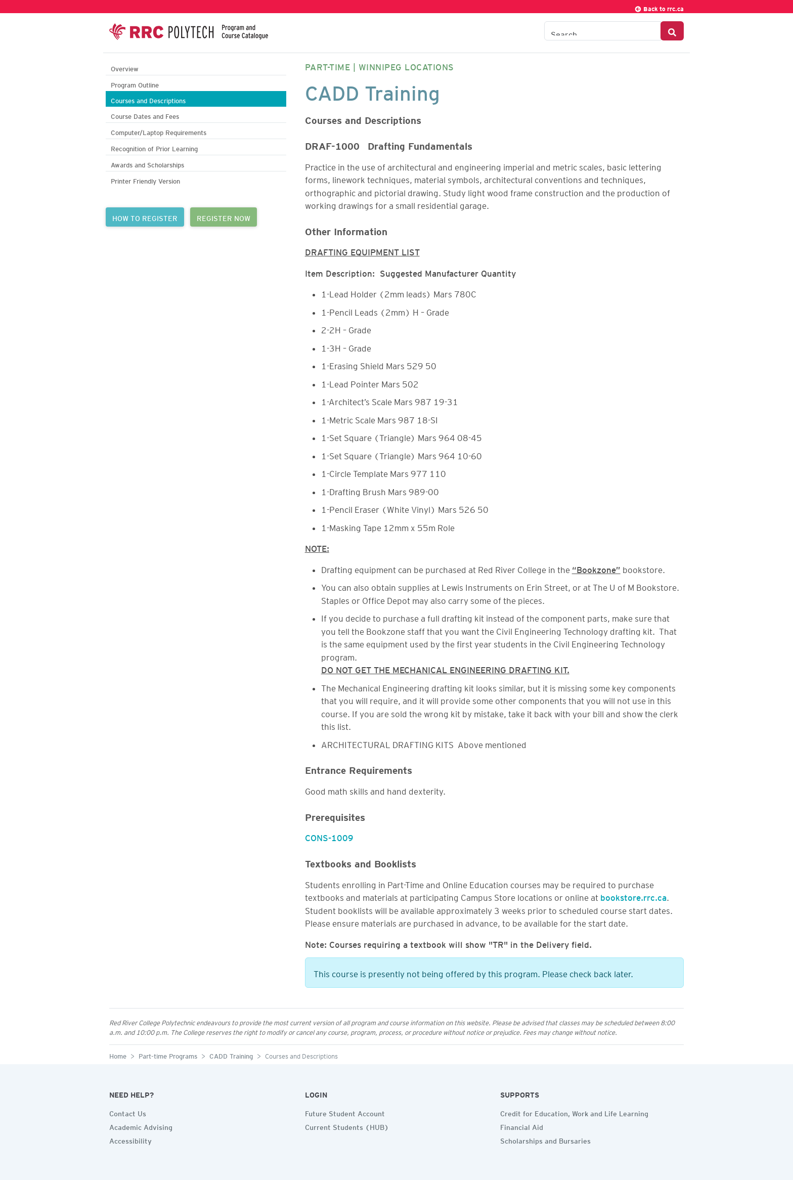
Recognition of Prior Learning (154, 147)
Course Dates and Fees (145, 115)
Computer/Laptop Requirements (158, 131)
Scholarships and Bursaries (545, 1139)
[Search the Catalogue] (602, 30)
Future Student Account (345, 1112)
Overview (125, 67)
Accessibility (130, 1139)
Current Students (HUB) (347, 1125)
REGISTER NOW (223, 217)
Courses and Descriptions (148, 99)
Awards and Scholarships (147, 163)
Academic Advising (140, 1125)
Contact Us (127, 1112)
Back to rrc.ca (659, 7)
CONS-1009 (329, 836)
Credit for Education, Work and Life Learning (574, 1112)
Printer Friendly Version (145, 180)
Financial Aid (521, 1125)
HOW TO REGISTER (145, 217)
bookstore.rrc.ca (633, 896)
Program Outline (135, 83)
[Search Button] (672, 30)
